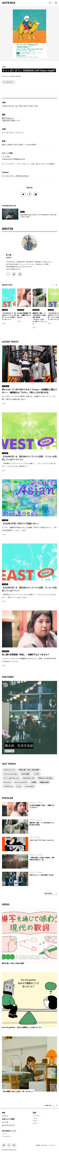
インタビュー (36, 1115)
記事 (34, 1113)
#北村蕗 (33, 782)
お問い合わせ (44, 1145)
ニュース (5, 1122)
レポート (35, 1123)
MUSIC (3, 323)
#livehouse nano (9, 770)
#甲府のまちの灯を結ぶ (45, 778)
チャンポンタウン (8, 82)
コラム (35, 1118)
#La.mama (7, 782)
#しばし (18, 786)
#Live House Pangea (10, 774)
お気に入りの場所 (8, 1119)
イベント (5, 1116)
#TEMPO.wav (8, 786)
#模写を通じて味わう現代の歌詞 (29, 770)
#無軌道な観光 (44, 782)
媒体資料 (38, 1145)
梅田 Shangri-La (8, 118)
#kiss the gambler (21, 782)
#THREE (36, 774)
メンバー (4, 1134)
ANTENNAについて (9, 1131)
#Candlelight (29, 786)
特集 (3, 1113)
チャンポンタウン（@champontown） (16, 176)
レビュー (35, 1121)
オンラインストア (8, 1125)
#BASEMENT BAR (28, 778)
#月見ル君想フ (25, 774)
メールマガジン (6, 1136)
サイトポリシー (52, 1145)
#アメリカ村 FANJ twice (11, 778)
